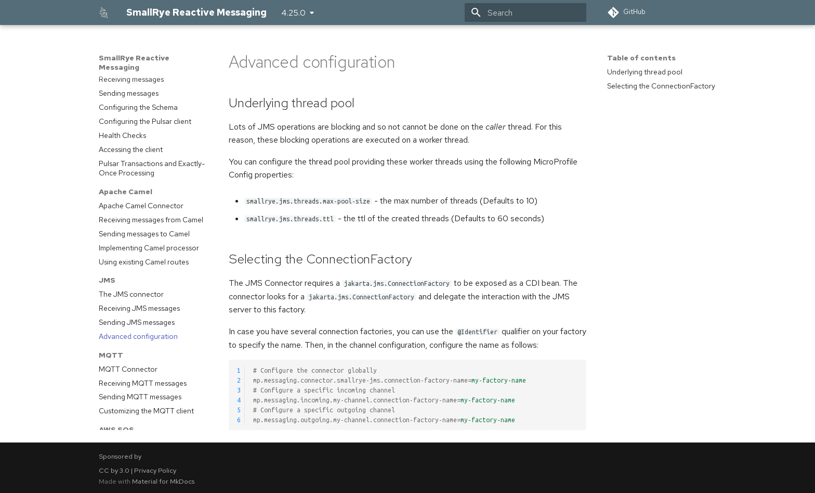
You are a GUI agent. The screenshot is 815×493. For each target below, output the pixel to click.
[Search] (525, 12)
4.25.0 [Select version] (293, 12)
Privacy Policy (155, 470)
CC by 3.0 (114, 470)
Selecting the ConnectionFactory (661, 86)
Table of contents (641, 57)
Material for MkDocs (163, 481)
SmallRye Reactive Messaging (134, 62)
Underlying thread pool (644, 72)
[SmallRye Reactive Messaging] (104, 12)
